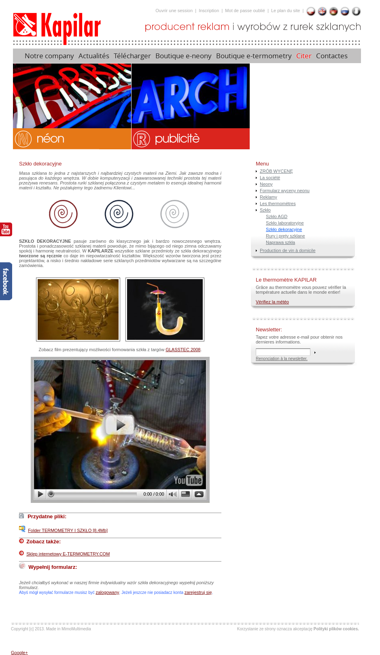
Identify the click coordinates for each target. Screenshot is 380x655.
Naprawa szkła (280, 242)
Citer (304, 55)
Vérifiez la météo (272, 301)
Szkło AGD (276, 216)
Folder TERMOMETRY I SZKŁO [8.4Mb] (68, 530)
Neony (266, 184)
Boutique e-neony (183, 55)
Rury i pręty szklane (285, 235)
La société (270, 177)
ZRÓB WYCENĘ (276, 171)
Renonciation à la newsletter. (282, 358)
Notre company (49, 55)
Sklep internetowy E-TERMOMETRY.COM (68, 553)
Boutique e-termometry (254, 55)
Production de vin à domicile (288, 250)
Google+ (19, 652)
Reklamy (268, 197)
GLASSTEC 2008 (183, 349)
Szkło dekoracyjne (284, 229)
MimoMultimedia (76, 629)
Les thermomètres (278, 203)
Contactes (332, 55)
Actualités (94, 55)
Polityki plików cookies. (336, 629)
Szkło (265, 210)
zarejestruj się (198, 592)
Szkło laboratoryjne (285, 222)
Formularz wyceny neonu (285, 190)
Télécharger (132, 55)
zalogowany (107, 592)
